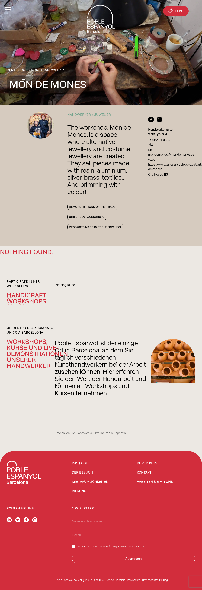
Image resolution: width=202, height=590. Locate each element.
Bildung (79, 491)
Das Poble (81, 463)
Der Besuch (17, 69)
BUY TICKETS (147, 463)
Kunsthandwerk (46, 69)
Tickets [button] (174, 11)
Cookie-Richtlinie (115, 580)
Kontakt (144, 472)
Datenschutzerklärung (103, 546)
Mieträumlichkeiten (90, 482)
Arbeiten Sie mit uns (155, 482)
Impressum (133, 580)
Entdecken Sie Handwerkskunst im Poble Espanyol (91, 433)
